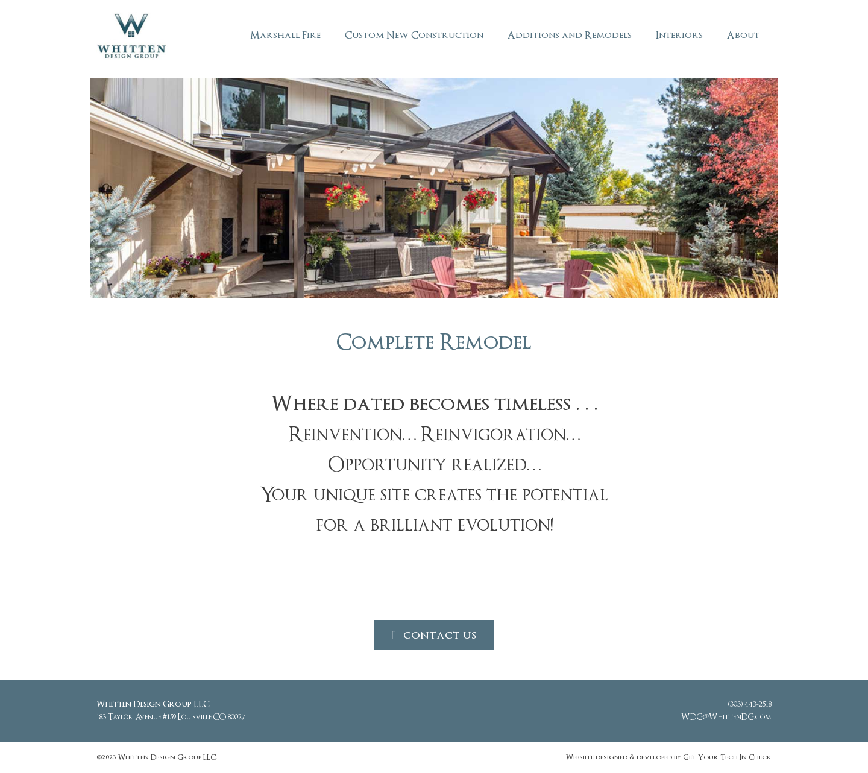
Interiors (679, 35)
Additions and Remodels (570, 35)
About (743, 35)
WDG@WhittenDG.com (726, 717)
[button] (434, 635)
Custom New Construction (414, 35)
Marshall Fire (285, 35)
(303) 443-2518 (750, 704)
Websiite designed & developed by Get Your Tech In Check (668, 757)
